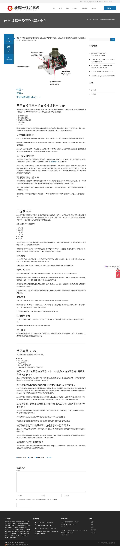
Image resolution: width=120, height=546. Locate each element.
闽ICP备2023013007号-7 (12, 543)
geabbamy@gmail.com (49, 528)
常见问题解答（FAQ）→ (28, 97)
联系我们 (84, 8)
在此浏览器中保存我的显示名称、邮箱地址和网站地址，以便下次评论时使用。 (38, 499)
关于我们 (75, 8)
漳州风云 (22, 543)
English (93, 8)
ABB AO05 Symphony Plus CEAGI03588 (103, 76)
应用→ (19, 93)
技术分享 (93, 90)
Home (89, 19)
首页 (53, 8)
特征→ (19, 89)
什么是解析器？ (54, 162)
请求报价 (109, 8)
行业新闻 (95, 19)
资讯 (67, 8)
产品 (60, 8)
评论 (18, 470)
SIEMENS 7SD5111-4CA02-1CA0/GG (102, 72)
